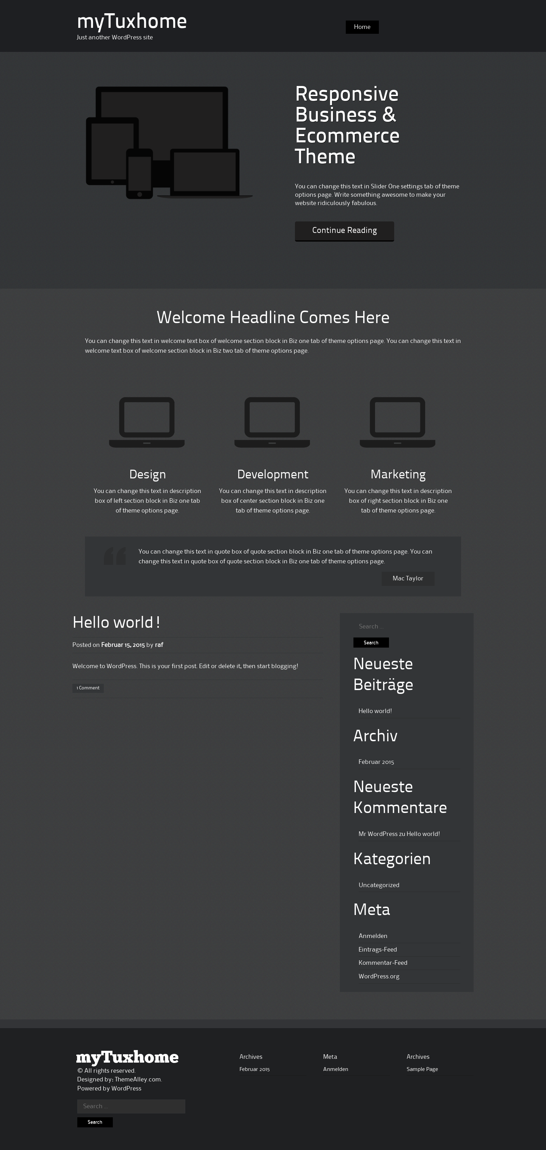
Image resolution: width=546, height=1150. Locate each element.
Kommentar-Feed (383, 963)
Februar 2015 (376, 762)
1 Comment (88, 688)
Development (273, 475)
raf (159, 645)
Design (147, 475)
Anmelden (373, 936)
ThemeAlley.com (138, 1079)
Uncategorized (379, 885)
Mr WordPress (378, 834)
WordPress (126, 1089)
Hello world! (117, 623)
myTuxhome (132, 22)
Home (362, 27)
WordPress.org (379, 976)
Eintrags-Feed (378, 950)
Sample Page (422, 1069)
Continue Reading (344, 231)
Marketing (398, 475)
